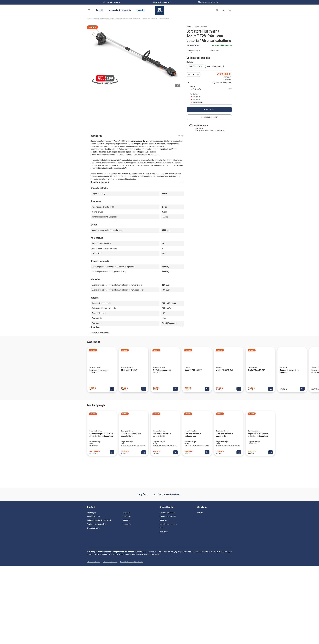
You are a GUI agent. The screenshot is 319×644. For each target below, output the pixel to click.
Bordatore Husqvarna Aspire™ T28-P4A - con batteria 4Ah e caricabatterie (145, 18)
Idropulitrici (127, 524)
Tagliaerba (127, 513)
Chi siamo (202, 507)
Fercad (200, 513)
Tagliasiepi (127, 516)
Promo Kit (140, 10)
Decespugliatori (98, 18)
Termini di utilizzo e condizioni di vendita (131, 562)
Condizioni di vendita (168, 516)
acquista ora (209, 109)
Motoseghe (91, 513)
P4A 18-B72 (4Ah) (195, 66)
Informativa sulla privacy (110, 562)
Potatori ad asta (93, 516)
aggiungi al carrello (209, 117)
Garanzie (163, 520)
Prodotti (99, 10)
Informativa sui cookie (93, 562)
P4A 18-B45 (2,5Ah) (214, 66)
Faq (161, 528)
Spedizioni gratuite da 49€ (207, 2)
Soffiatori (126, 520)
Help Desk (164, 532)
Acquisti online (167, 507)
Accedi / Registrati (167, 513)
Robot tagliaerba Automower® (99, 520)
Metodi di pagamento (168, 524)
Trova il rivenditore (219, 130)
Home (89, 18)
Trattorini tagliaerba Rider (97, 524)
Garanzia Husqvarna (111, 2)
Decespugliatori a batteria (112, 18)
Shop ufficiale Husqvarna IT (159, 2)
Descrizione (137, 135)
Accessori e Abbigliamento (120, 10)
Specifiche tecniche (137, 182)
